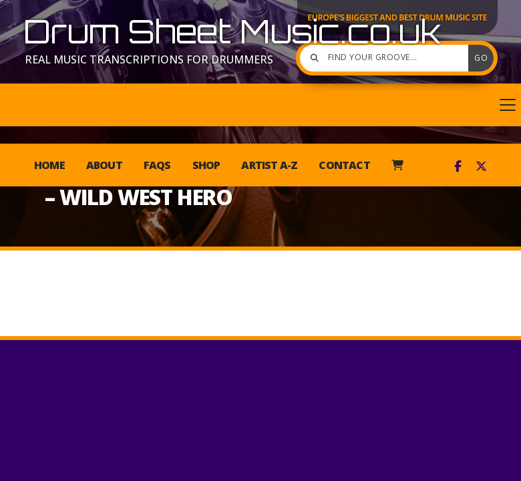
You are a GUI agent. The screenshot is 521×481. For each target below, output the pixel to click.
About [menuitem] (104, 165)
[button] (260, 105)
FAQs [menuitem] (157, 165)
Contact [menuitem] (344, 165)
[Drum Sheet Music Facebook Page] (458, 166)
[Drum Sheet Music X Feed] (481, 166)
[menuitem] (397, 165)
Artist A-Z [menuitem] (269, 165)
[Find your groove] (387, 58)
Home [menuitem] (49, 165)
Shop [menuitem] (206, 165)
